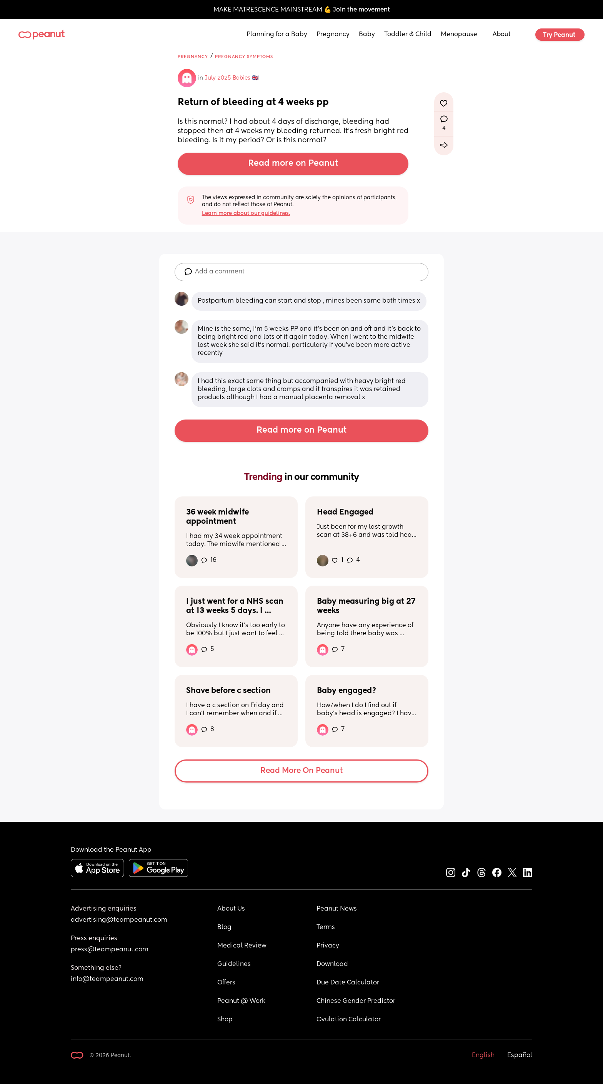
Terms (325, 927)
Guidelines (234, 964)
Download (332, 964)
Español (519, 1055)
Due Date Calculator (347, 983)
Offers (226, 983)
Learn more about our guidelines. (246, 213)
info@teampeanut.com (107, 979)
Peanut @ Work (241, 1001)
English (483, 1055)
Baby (367, 35)
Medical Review (242, 946)
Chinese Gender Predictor (355, 1001)
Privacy (327, 946)
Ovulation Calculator (348, 1020)
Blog (224, 927)
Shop (225, 1020)
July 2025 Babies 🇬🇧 (231, 78)
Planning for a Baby (277, 35)
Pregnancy (333, 35)
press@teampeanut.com (109, 950)
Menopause (459, 35)
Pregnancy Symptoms (244, 57)
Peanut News (336, 909)
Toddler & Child (407, 35)
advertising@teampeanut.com (119, 920)
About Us (231, 909)
